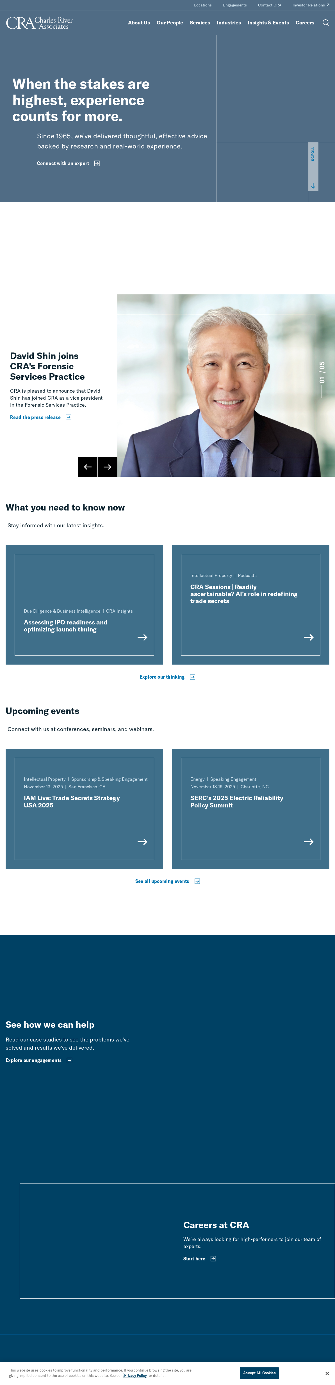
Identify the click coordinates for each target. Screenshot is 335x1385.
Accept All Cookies (259, 1373)
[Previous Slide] (88, 467)
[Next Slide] (107, 467)
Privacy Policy (135, 1375)
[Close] (327, 1373)
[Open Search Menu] (326, 22)
